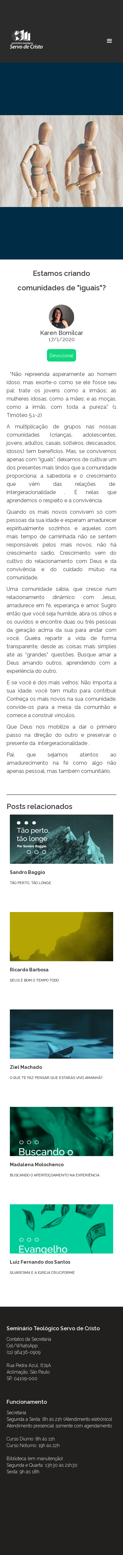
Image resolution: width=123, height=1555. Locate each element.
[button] (109, 41)
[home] (25, 39)
